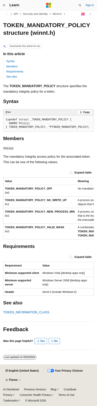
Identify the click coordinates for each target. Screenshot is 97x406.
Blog (53, 389)
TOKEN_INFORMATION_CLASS (26, 312)
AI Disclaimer (11, 389)
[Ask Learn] (83, 14)
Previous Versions (35, 389)
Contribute (70, 389)
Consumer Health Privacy (35, 394)
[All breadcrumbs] (6, 14)
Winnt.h (57, 13)
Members (12, 66)
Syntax (10, 61)
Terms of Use (66, 394)
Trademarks (10, 400)
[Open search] (80, 5)
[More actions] (90, 14)
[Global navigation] (4, 5)
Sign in (89, 5)
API (16, 13)
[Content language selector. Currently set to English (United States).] (22, 371)
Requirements (14, 71)
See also (11, 76)
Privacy (7, 394)
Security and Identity (35, 13)
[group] (48, 208)
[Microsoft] (48, 5)
